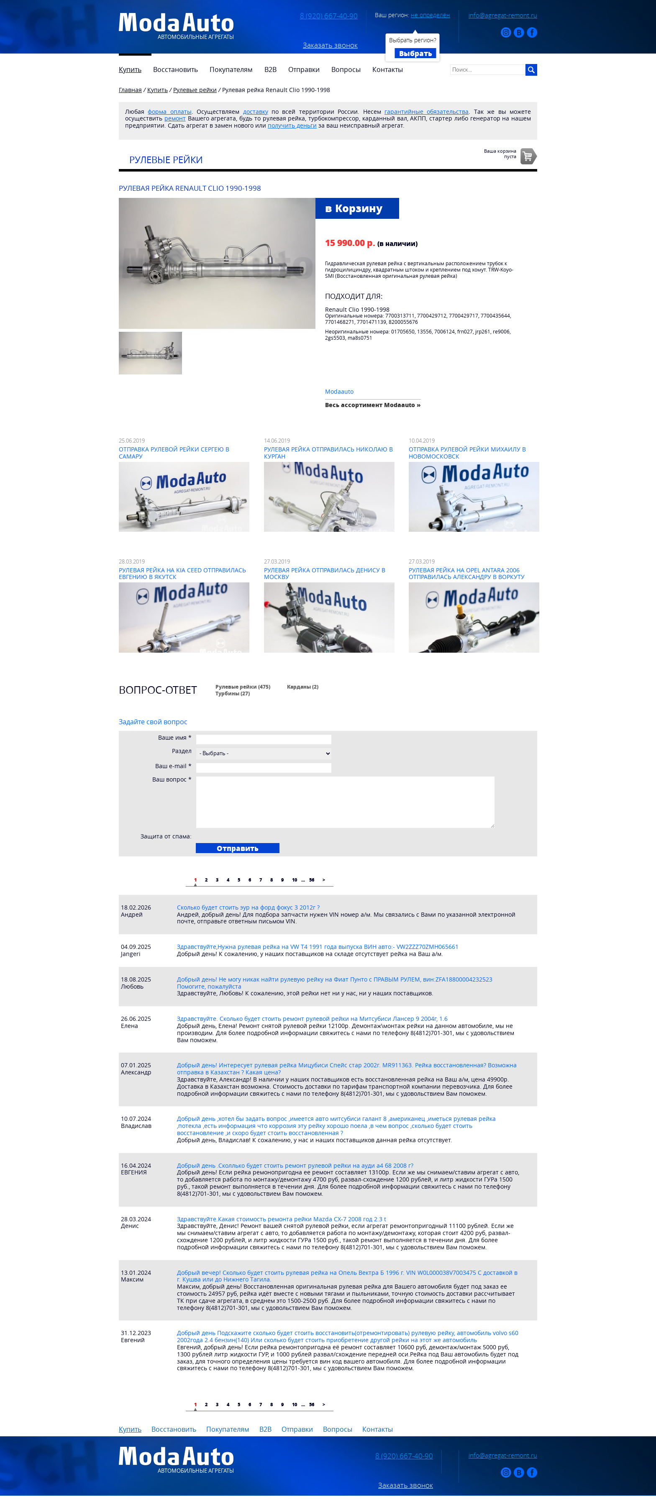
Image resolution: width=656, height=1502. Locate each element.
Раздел (182, 751)
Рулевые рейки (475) (242, 686)
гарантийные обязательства (426, 111)
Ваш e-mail (173, 766)
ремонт (175, 118)
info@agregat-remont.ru (503, 15)
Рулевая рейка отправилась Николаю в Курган (328, 452)
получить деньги (292, 125)
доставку (255, 111)
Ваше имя (175, 737)
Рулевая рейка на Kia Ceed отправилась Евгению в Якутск (182, 573)
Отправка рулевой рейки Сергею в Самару (174, 452)
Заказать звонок (330, 45)
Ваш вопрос (172, 779)
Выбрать (415, 53)
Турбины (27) (232, 693)
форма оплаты (169, 111)
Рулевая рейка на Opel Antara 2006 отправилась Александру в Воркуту (467, 573)
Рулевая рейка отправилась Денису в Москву (324, 573)
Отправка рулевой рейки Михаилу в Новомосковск (467, 452)
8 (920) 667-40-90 (329, 16)
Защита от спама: (166, 836)
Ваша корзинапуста (500, 153)
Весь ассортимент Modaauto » (373, 405)
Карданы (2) (302, 686)
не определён (430, 15)
